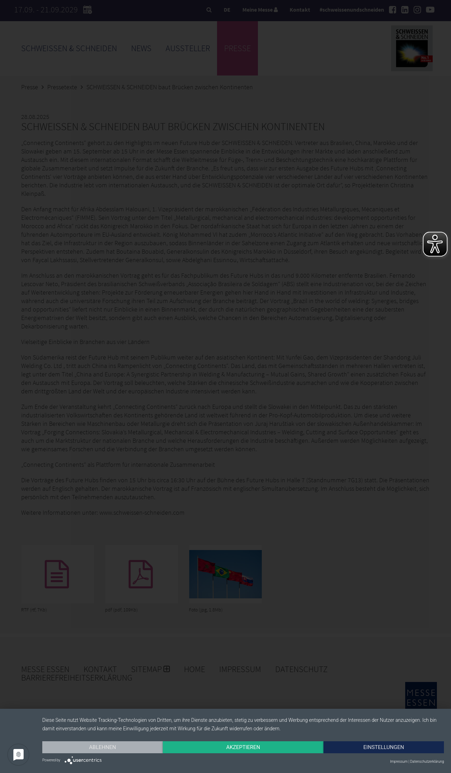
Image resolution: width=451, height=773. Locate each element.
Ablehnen (102, 747)
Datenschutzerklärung (427, 761)
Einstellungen (383, 747)
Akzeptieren (243, 747)
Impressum (399, 761)
